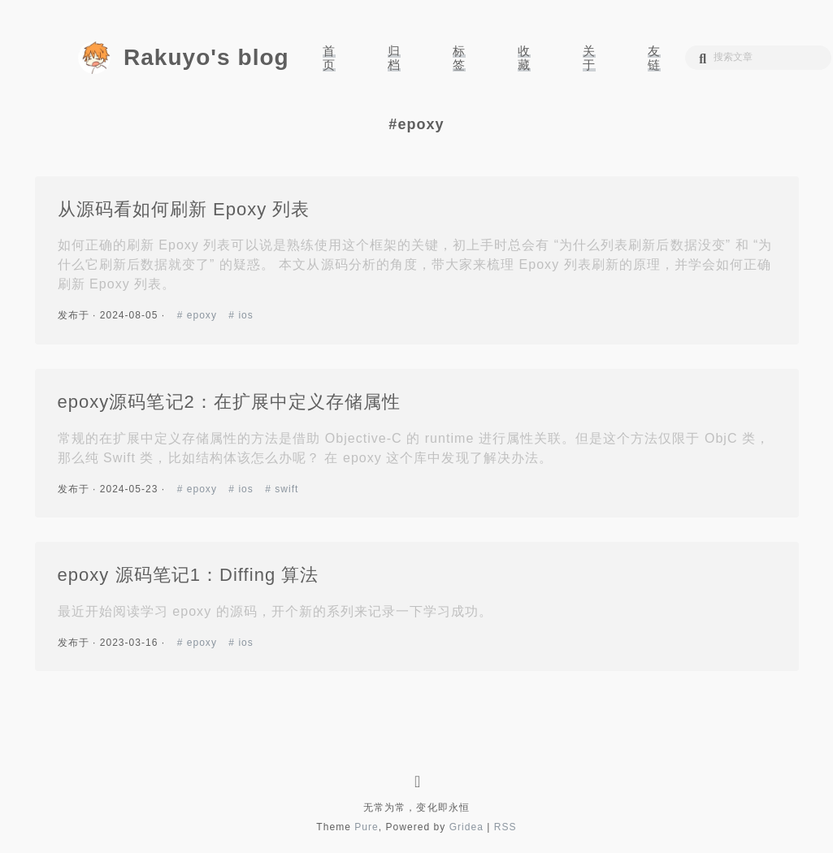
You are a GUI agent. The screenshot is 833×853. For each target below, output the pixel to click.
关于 (589, 57)
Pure (366, 827)
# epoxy (199, 315)
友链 (654, 57)
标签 (459, 57)
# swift (281, 489)
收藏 (524, 57)
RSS (505, 827)
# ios (241, 315)
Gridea (466, 827)
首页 (329, 57)
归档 (394, 57)
